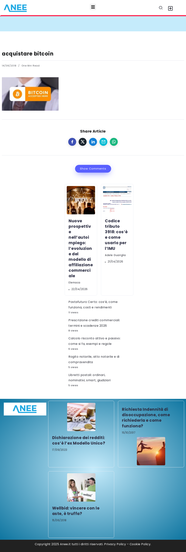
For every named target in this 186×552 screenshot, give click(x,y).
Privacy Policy (115, 544)
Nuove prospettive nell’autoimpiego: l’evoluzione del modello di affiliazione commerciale (81, 248)
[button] (93, 7)
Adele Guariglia (115, 255)
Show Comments (93, 169)
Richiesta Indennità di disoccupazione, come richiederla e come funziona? (146, 417)
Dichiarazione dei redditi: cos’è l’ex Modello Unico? (78, 440)
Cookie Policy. (140, 544)
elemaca (74, 282)
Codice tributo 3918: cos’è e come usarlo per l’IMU (116, 234)
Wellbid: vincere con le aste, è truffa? (76, 510)
